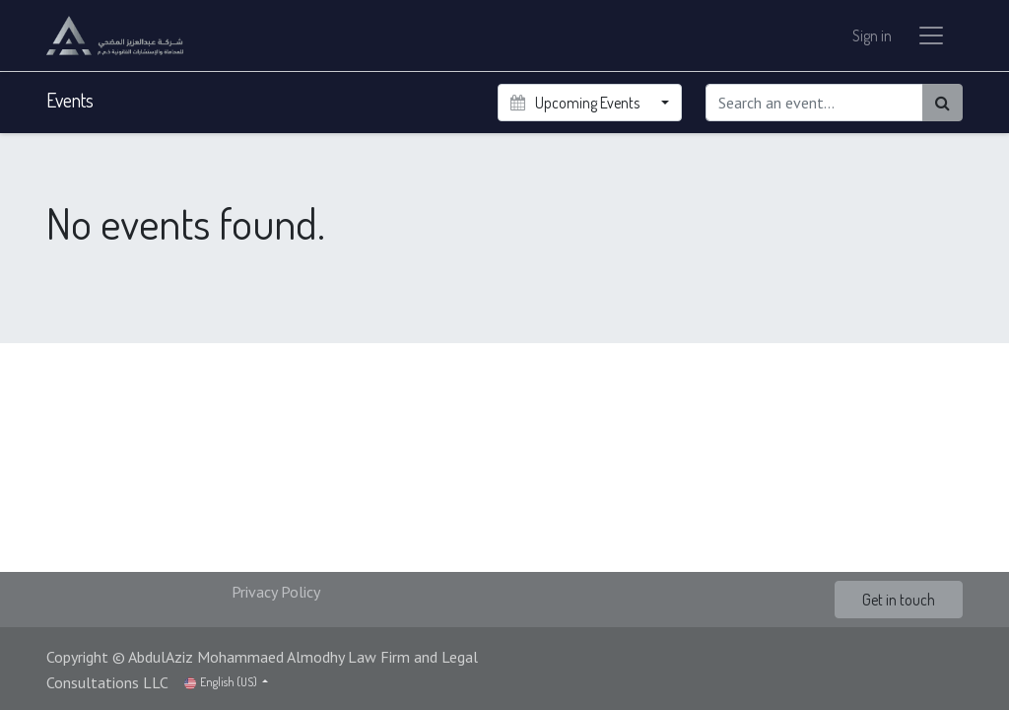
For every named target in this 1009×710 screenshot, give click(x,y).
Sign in (872, 35)
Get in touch (898, 599)
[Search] (942, 102)
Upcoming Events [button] (575, 102)
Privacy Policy (276, 592)
